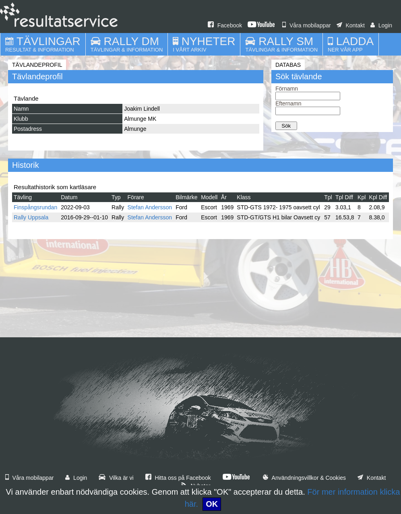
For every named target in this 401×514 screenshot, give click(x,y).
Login (381, 25)
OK (212, 504)
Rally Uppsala (31, 217)
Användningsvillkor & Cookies (304, 478)
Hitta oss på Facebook (178, 478)
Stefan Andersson (150, 207)
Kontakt (351, 25)
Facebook (225, 25)
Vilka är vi (116, 478)
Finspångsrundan (35, 207)
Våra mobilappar (306, 25)
